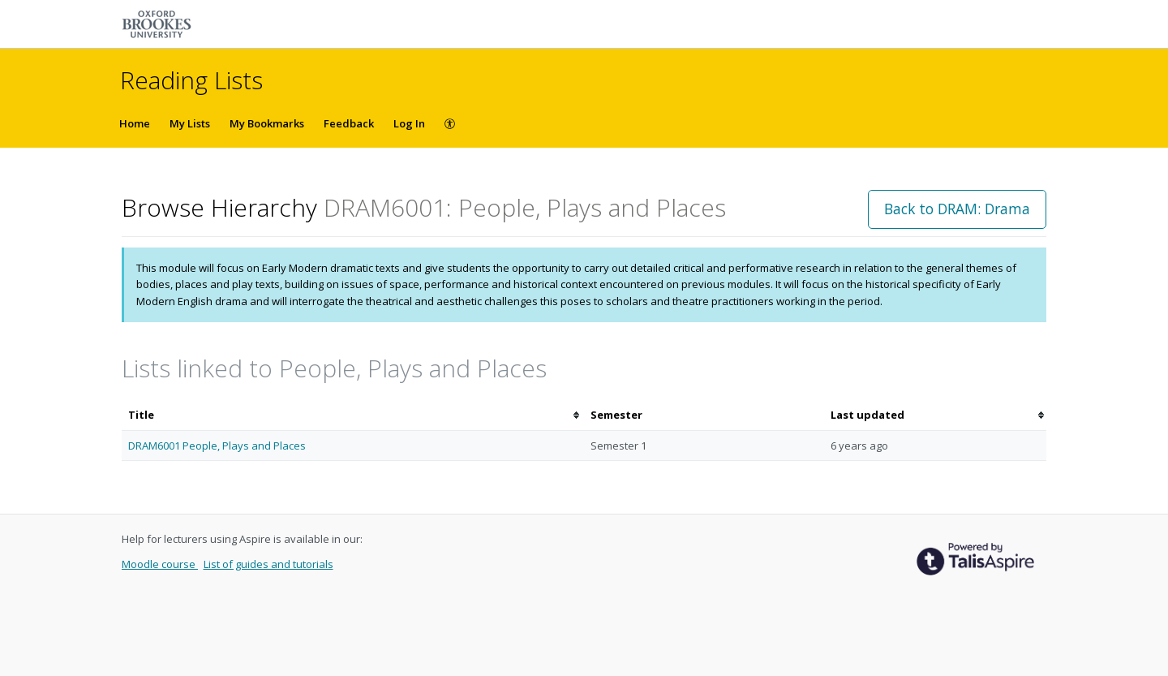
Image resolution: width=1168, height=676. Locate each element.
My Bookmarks (267, 123)
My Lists (190, 123)
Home (134, 123)
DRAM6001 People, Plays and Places (217, 445)
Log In (409, 123)
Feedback (349, 123)
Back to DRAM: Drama (957, 208)
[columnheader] (353, 415)
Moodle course (160, 564)
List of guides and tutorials (268, 564)
